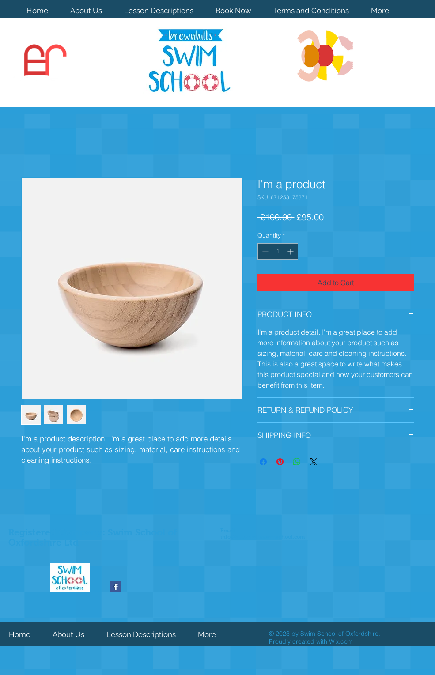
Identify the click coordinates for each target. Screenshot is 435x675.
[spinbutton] (278, 251)
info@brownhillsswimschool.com (262, 537)
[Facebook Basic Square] (115, 586)
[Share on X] (313, 461)
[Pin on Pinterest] (280, 461)
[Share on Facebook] (263, 461)
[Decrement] (264, 251)
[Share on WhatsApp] (296, 461)
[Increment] (291, 251)
